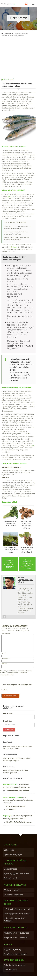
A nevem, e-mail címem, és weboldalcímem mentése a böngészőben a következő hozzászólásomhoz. (16, 673)
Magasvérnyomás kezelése (15, 937)
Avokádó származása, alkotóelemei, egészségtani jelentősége (16, 238)
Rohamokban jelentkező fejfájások (14, 919)
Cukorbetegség (10, 969)
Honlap (4, 663)
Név (3, 653)
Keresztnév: (7, 713)
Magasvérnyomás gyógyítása (16, 933)
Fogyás (8, 944)
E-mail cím (5, 658)
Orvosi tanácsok (11, 869)
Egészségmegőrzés (12, 878)
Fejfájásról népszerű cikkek (16, 902)
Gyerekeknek (11, 845)
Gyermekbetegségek (13, 854)
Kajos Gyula (7, 816)
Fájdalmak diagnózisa (13, 894)
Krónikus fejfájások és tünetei (17, 909)
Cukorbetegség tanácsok (15, 965)
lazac (32, 445)
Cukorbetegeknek (14, 960)
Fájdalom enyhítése (12, 890)
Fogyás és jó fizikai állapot (15, 954)
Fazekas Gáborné (10, 784)
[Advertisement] (18, 55)
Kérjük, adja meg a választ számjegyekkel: (16, 685)
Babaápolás (9, 849)
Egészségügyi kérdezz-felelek (16, 873)
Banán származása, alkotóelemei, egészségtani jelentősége (15, 233)
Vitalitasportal (8, 4)
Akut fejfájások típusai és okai (17, 913)
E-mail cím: (7, 721)
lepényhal (10, 196)
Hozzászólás (6, 633)
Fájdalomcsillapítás (15, 885)
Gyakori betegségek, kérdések (15, 862)
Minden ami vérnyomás (16, 928)
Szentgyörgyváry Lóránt (12, 797)
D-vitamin (14, 247)
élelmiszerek (8, 79)
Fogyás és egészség (12, 949)
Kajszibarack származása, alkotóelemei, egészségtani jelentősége (17, 227)
